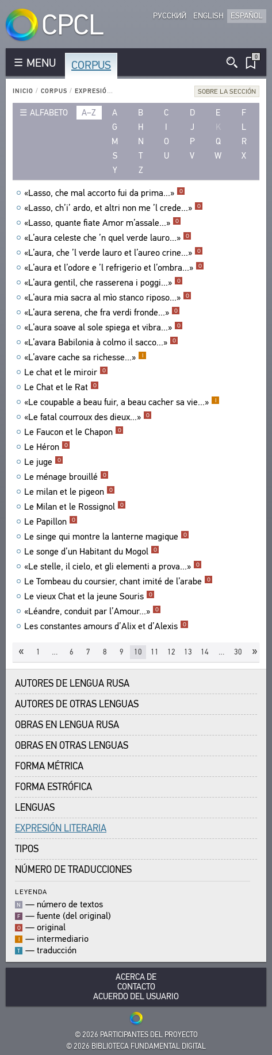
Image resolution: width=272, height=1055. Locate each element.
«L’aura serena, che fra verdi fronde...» (102, 312)
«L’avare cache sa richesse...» (85, 357)
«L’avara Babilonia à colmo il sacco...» (101, 342)
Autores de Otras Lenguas (77, 704)
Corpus (91, 65)
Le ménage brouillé (66, 477)
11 (155, 652)
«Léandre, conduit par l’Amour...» (92, 611)
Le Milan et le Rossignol (75, 507)
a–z (89, 112)
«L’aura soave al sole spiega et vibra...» (103, 327)
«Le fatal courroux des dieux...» (88, 417)
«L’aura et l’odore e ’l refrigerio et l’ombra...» (114, 268)
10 (138, 652)
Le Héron (47, 447)
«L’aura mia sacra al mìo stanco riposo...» (107, 297)
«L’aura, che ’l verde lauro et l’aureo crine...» (113, 253)
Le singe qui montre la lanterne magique (106, 537)
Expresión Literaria (112, 91)
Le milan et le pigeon (69, 492)
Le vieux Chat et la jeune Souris (89, 596)
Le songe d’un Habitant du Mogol (91, 551)
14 (205, 652)
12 (171, 652)
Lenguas (35, 808)
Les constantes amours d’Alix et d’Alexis (106, 626)
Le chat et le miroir (66, 372)
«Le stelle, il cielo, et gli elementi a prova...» (113, 566)
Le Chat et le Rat (61, 387)
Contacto (136, 987)
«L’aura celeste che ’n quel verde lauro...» (107, 238)
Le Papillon (51, 522)
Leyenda (31, 891)
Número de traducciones (73, 870)
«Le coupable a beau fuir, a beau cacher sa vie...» (122, 402)
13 (188, 652)
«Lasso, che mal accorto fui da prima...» (104, 193)
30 (238, 652)
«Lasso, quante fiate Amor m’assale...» (102, 223)
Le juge (43, 462)
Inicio (23, 91)
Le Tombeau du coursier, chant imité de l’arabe (118, 581)
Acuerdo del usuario (136, 997)
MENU (41, 63)
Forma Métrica (49, 766)
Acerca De (136, 977)
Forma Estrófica (53, 787)
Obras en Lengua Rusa (67, 725)
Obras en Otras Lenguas (71, 746)
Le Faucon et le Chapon (74, 432)
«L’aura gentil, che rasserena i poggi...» (103, 283)
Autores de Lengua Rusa (72, 683)
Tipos (27, 849)
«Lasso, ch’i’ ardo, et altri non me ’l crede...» (113, 208)
